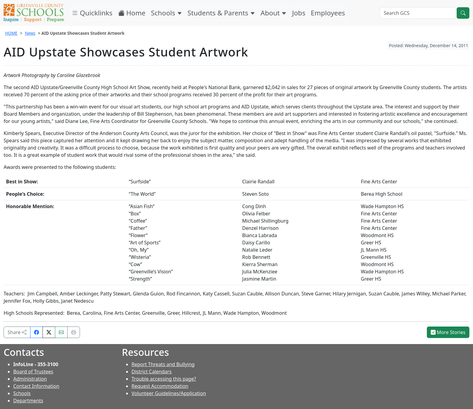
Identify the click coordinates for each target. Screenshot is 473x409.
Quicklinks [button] (92, 13)
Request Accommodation (160, 386)
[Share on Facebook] (36, 332)
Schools (166, 13)
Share (17, 332)
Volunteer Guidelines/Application (169, 393)
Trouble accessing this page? (164, 378)
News (30, 33)
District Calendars (152, 371)
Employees (328, 13)
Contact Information (36, 386)
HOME (11, 33)
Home (132, 13)
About (274, 13)
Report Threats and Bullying (163, 364)
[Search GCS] (418, 13)
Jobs (298, 13)
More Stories (448, 332)
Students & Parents (221, 13)
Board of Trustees (33, 371)
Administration (30, 378)
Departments (28, 400)
